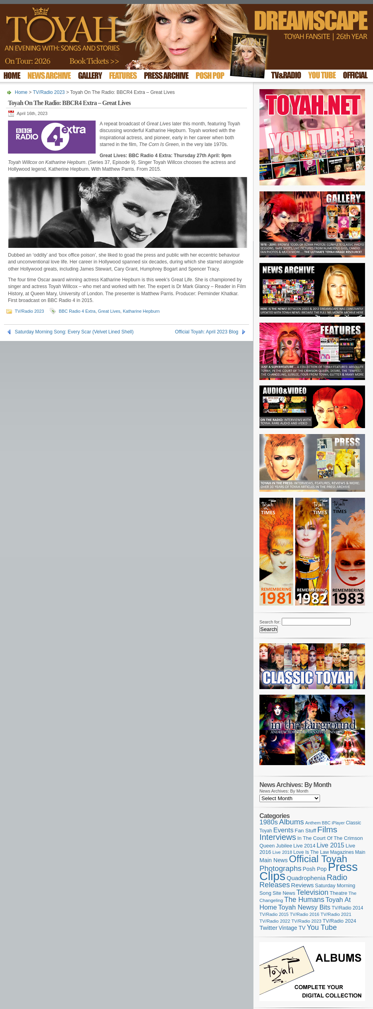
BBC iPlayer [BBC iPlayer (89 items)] (333, 822)
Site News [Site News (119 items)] (284, 893)
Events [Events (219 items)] (283, 830)
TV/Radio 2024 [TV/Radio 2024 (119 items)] (339, 921)
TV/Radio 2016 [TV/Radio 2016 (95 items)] (304, 914)
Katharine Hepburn (141, 311)
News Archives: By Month (283, 791)
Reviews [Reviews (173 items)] (302, 885)
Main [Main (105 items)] (360, 852)
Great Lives (109, 311)
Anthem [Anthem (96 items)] (313, 822)
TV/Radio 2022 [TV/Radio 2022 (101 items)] (274, 921)
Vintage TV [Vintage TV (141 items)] (292, 928)
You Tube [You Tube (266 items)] (322, 927)
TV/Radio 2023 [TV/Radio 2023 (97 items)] (306, 921)
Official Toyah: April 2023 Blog (206, 332)
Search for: (270, 621)
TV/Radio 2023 (49, 92)
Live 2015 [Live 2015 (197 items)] (330, 845)
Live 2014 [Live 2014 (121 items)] (304, 846)
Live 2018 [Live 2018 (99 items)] (283, 852)
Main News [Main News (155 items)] (273, 860)
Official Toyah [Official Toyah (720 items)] (318, 858)
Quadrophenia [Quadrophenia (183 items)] (306, 878)
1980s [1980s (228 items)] (268, 822)
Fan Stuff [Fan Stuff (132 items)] (305, 831)
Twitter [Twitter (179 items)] (268, 927)
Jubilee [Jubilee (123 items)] (284, 846)
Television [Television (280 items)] (312, 892)
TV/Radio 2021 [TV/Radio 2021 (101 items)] (335, 914)
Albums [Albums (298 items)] (291, 822)
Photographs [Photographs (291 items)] (280, 868)
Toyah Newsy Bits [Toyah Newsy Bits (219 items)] (304, 907)
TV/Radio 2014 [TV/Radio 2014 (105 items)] (347, 908)
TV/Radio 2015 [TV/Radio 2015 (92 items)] (274, 914)
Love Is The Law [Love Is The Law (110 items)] (311, 852)
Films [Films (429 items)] (327, 829)
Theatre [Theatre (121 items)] (338, 893)
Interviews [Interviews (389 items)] (277, 836)
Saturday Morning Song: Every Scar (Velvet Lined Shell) (74, 332)
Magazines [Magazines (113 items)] (342, 852)
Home (21, 92)
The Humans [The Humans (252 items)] (304, 900)
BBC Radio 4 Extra (77, 311)
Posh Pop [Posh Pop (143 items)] (315, 869)
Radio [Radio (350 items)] (337, 877)
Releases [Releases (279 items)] (274, 884)
